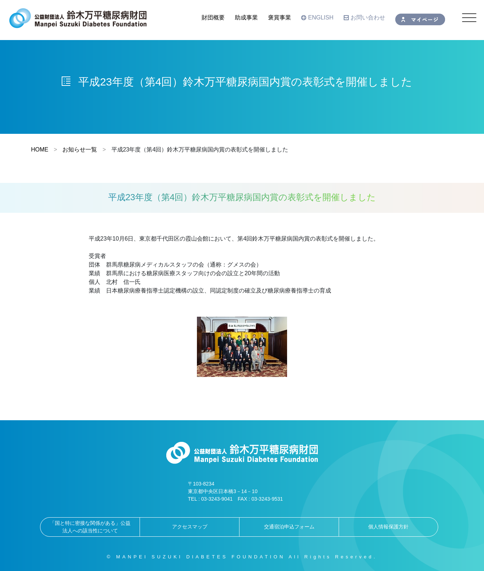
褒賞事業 (279, 17)
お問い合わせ (364, 17)
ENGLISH (317, 17)
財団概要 (213, 17)
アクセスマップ (189, 527)
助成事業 (246, 17)
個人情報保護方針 (388, 527)
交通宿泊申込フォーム (289, 527)
